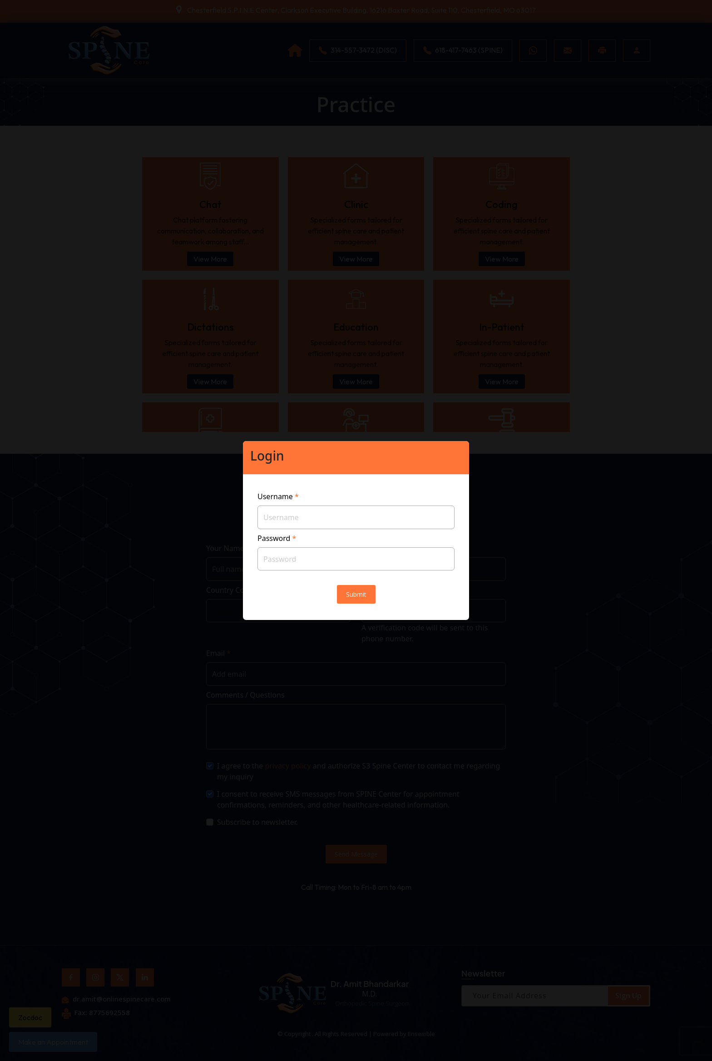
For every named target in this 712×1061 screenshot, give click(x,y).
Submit (356, 594)
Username (278, 496)
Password (276, 538)
